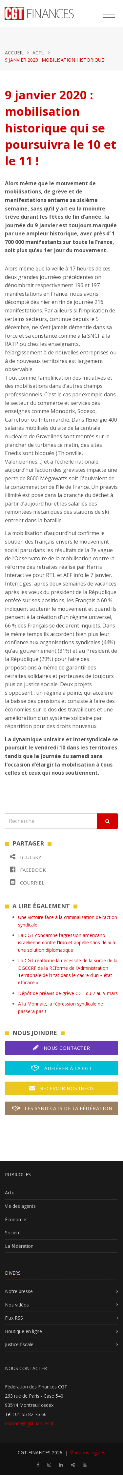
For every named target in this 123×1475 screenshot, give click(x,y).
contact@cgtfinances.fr (29, 1423)
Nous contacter (61, 1047)
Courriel (27, 882)
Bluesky (25, 856)
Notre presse (19, 1291)
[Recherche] (51, 821)
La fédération (19, 1246)
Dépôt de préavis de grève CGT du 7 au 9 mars (68, 993)
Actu (38, 53)
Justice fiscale (19, 1344)
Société (13, 1232)
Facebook (28, 869)
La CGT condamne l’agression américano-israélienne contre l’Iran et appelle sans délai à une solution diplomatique (66, 942)
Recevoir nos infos (61, 1088)
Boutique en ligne (23, 1331)
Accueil (14, 53)
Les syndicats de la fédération (62, 1108)
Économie (15, 1219)
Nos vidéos (17, 1305)
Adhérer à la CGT (61, 1068)
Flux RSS (14, 1318)
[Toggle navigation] (109, 14)
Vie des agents (20, 1206)
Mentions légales (87, 1452)
